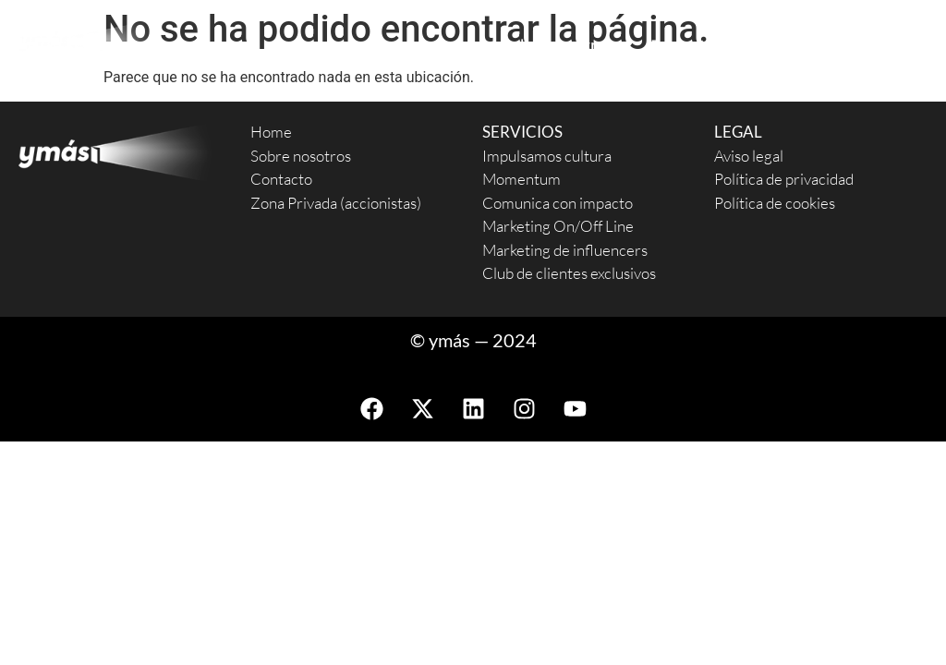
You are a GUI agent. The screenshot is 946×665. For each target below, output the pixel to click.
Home (271, 131)
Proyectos (698, 45)
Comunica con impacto (557, 202)
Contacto (817, 45)
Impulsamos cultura (547, 155)
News (908, 45)
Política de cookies (774, 202)
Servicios (420, 45)
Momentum (521, 178)
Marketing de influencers (565, 250)
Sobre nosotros (557, 45)
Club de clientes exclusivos (569, 273)
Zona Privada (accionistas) (335, 202)
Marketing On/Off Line (558, 226)
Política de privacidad (784, 178)
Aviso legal (748, 155)
